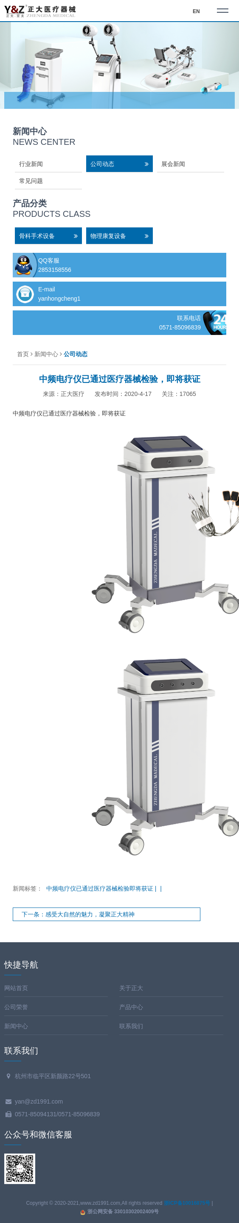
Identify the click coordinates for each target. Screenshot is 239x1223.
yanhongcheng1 (59, 298)
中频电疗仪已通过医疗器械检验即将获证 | (102, 888)
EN (196, 11)
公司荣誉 (16, 1007)
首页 (23, 354)
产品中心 (131, 1007)
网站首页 (16, 988)
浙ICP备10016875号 (187, 1203)
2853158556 (54, 269)
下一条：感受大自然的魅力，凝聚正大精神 (78, 914)
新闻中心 (46, 354)
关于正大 (131, 988)
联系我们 (131, 1026)
